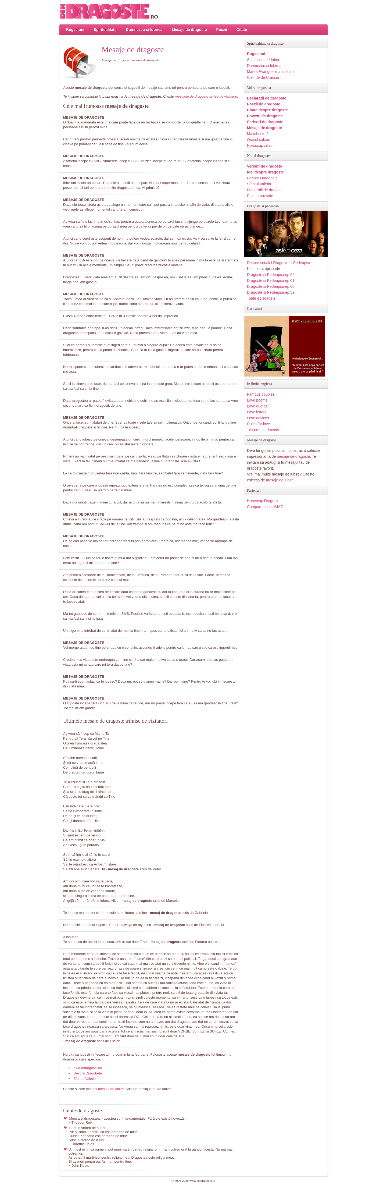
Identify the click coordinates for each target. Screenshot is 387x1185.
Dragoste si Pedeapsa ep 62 (271, 274)
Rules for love (258, 424)
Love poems (257, 400)
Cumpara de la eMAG (265, 507)
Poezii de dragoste (263, 104)
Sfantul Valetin (84, 1079)
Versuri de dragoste (264, 166)
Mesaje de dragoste (189, 29)
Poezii (221, 29)
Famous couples (261, 394)
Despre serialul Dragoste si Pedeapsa (278, 263)
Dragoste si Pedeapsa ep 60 (271, 286)
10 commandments (263, 430)
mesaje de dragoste (293, 456)
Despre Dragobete (87, 1073)
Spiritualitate (105, 29)
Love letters (256, 412)
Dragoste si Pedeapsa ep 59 (271, 292)
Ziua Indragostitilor (87, 1068)
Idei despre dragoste (265, 172)
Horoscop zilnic (260, 145)
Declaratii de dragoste (266, 98)
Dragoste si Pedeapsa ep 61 (271, 280)
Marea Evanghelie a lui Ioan (270, 71)
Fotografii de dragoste (265, 190)
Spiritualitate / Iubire (263, 60)
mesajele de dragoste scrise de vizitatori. (206, 96)
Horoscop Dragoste (263, 501)
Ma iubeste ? (257, 134)
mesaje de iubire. (280, 480)
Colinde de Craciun (263, 77)
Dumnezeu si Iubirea (144, 29)
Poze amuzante (260, 196)
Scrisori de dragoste (265, 122)
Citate (241, 29)
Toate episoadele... (263, 298)
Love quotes (257, 406)
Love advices (258, 418)
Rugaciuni (75, 29)
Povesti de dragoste (265, 116)
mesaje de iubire (111, 1089)
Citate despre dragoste (267, 110)
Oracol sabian (258, 139)
